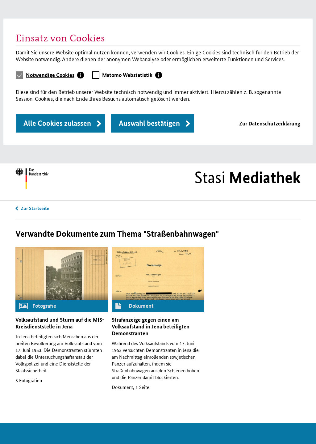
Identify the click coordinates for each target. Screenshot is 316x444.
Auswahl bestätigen (149, 123)
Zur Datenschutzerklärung (269, 123)
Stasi (247, 177)
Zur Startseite (35, 208)
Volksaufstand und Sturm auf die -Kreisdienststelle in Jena (59, 323)
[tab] (55, 75)
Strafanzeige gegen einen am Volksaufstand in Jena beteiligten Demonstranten (150, 326)
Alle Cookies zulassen (57, 123)
